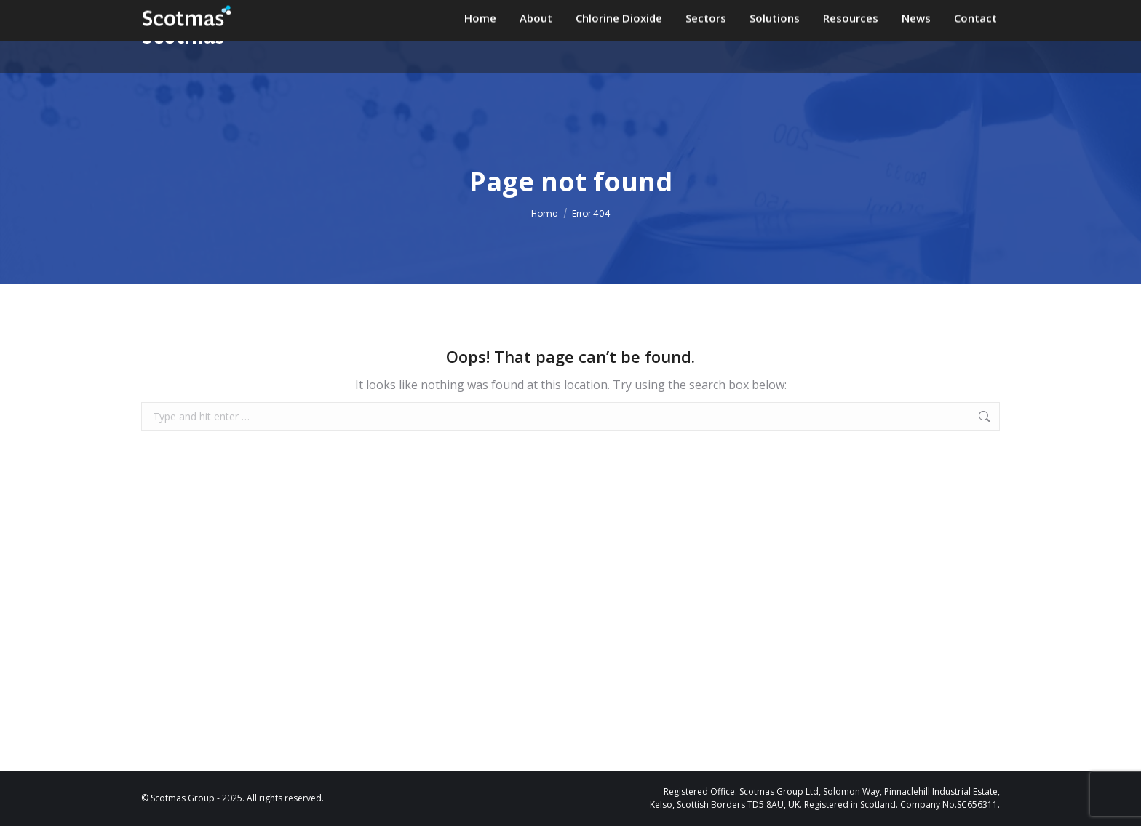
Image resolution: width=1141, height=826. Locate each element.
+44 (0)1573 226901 (766, 14)
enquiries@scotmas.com (616, 14)
